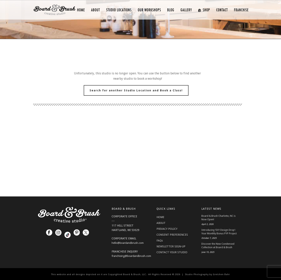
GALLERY (186, 10)
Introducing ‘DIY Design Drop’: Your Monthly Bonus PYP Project (219, 231)
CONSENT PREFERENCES (172, 234)
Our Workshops (149, 10)
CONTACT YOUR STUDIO (172, 252)
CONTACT (222, 10)
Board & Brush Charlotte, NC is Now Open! (218, 217)
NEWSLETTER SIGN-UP (171, 246)
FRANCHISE (241, 10)
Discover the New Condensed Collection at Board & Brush (217, 245)
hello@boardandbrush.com (128, 242)
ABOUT (95, 10)
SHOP (204, 10)
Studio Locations (119, 10)
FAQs (160, 240)
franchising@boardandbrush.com (131, 256)
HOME (81, 10)
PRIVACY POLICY (167, 228)
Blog (170, 10)
